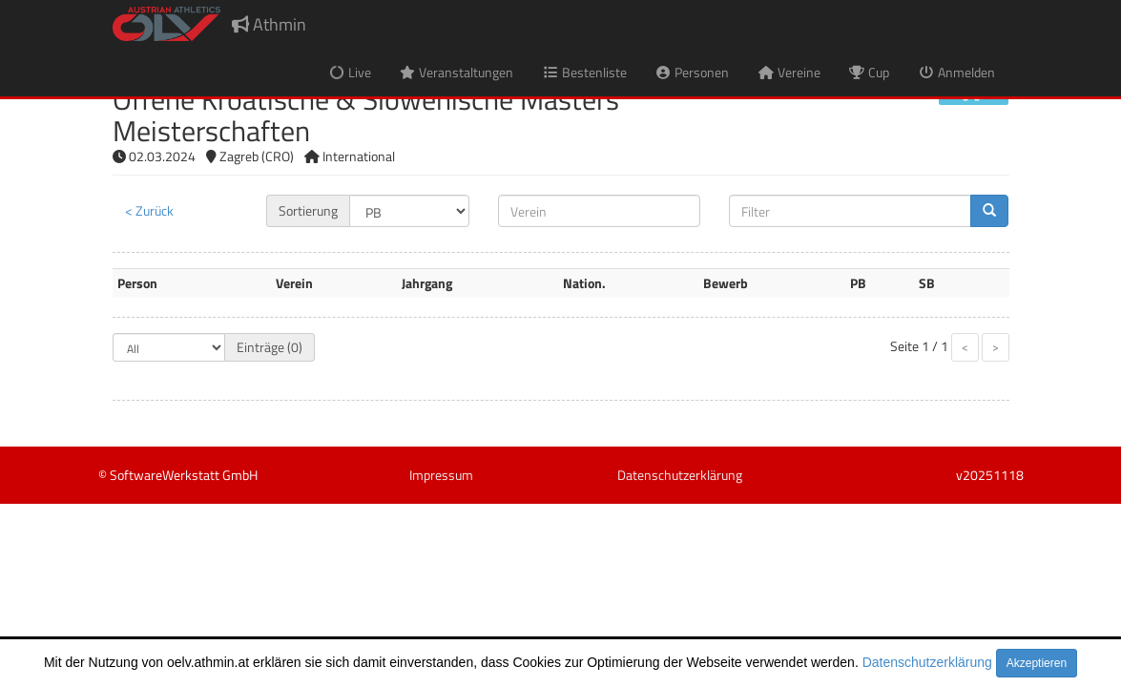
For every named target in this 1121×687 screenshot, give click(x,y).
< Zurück (149, 210)
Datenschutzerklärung (927, 662)
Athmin (269, 24)
